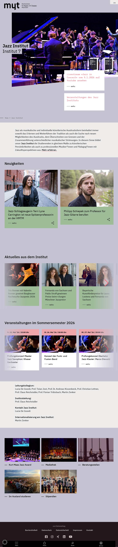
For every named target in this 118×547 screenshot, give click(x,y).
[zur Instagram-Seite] (53, 536)
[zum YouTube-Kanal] (71, 536)
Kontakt (90, 530)
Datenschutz (47, 530)
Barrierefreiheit (31, 530)
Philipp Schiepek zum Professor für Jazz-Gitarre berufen (84, 212)
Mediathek (51, 464)
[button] (104, 283)
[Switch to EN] (113, 3)
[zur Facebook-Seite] (47, 536)
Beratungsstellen (91, 464)
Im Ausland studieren (20, 496)
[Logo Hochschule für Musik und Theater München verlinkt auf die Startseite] (11, 6)
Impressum (77, 530)
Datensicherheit (62, 530)
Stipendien (51, 496)
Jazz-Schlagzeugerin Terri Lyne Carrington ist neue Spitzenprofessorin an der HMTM (30, 214)
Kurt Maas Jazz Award (20, 464)
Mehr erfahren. (49, 149)
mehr (14, 223)
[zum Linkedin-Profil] (65, 536)
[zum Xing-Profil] (59, 536)
